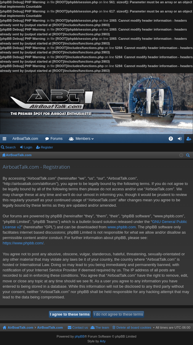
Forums (57, 139)
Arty (103, 341)
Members (82, 139)
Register (47, 147)
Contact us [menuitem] (80, 327)
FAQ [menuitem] (172, 140)
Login (28, 147)
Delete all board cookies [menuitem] (133, 327)
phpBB (79, 336)
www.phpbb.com (121, 227)
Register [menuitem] (190, 140)
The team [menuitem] (102, 327)
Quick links (5, 140)
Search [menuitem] (188, 156)
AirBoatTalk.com (25, 139)
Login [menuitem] (181, 140)
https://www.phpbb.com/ (23, 243)
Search (10, 147)
